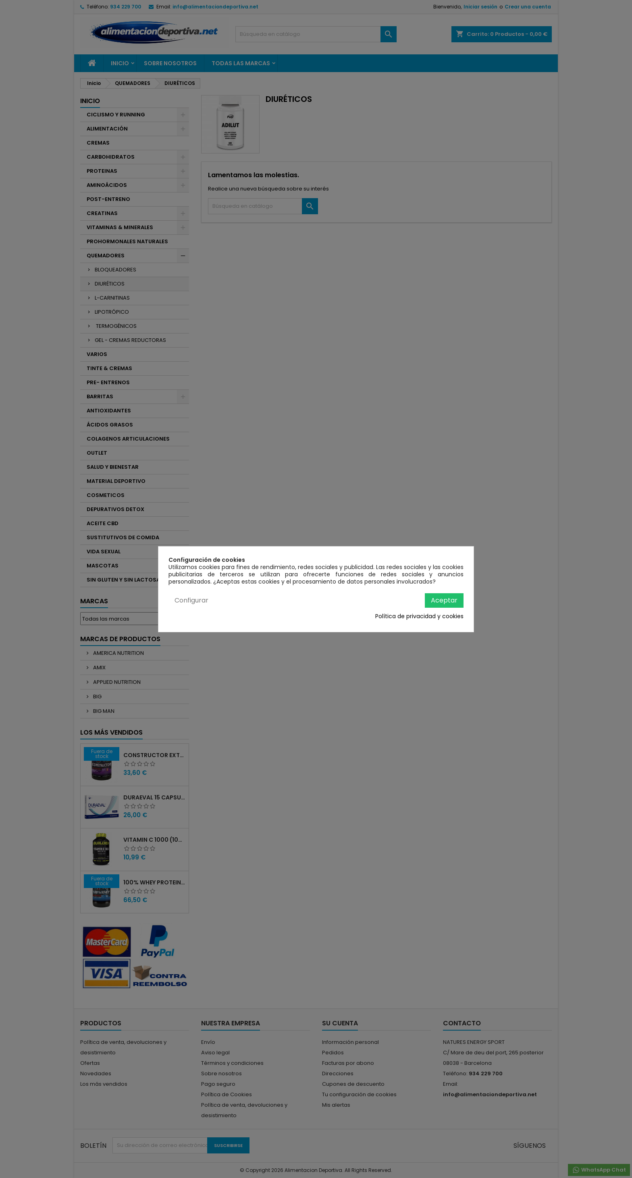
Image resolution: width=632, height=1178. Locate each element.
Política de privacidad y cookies (419, 616)
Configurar (191, 600)
